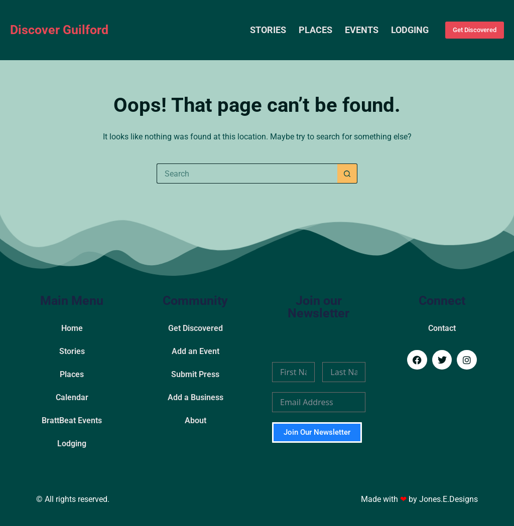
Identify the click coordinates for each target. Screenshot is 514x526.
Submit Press (195, 374)
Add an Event (195, 351)
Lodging (410, 30)
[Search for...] (247, 173)
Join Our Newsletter (317, 432)
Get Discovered (474, 30)
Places (315, 30)
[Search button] (347, 173)
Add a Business (195, 397)
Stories (268, 30)
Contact (442, 328)
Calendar (72, 397)
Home (72, 328)
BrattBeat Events (72, 420)
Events (361, 30)
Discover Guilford (59, 30)
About (195, 420)
